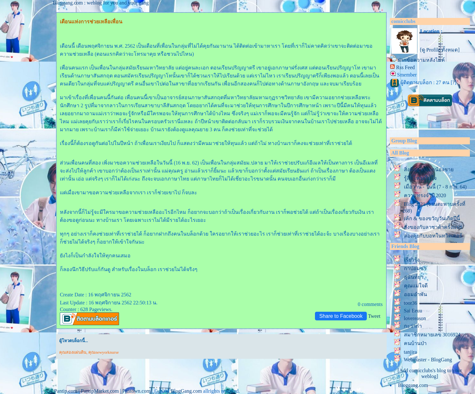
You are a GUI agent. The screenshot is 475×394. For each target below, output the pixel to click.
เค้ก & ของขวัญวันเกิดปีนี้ (432, 218)
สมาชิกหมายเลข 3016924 (432, 334)
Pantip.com (65, 391)
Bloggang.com (413, 385)
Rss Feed (405, 67)
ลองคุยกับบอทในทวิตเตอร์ (433, 235)
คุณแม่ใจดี (416, 285)
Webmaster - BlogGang (428, 359)
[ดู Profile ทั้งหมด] (440, 49)
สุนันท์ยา (413, 277)
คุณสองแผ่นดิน (72, 352)
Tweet (374, 316)
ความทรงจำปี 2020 (426, 195)
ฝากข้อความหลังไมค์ (421, 60)
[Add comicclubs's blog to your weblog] (430, 373)
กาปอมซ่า (415, 268)
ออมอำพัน (415, 294)
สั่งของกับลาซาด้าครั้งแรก (433, 227)
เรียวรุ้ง (412, 259)
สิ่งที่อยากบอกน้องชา (429, 169)
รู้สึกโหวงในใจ (420, 178)
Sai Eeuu (413, 310)
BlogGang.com (186, 391)
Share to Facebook (340, 316)
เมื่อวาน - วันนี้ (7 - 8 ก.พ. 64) (435, 186)
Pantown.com (136, 391)
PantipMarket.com (100, 391)
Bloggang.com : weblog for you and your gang (101, 2)
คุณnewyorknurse (103, 352)
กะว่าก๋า (413, 326)
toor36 (410, 303)
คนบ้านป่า (415, 343)
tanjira (410, 352)
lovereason (415, 318)
